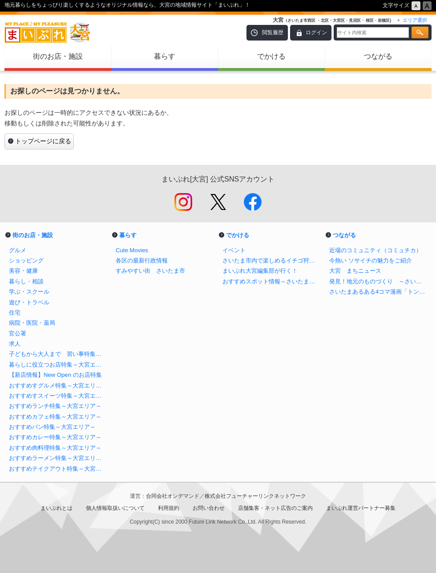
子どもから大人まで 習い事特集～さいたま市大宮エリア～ (58, 354)
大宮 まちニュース (355, 270)
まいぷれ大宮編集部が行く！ (260, 270)
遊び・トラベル (29, 302)
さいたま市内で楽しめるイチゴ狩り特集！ (271, 260)
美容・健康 (23, 270)
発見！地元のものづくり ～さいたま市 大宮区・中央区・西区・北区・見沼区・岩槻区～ (378, 281)
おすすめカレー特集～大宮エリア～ (55, 437)
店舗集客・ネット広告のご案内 (275, 508)
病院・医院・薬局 (32, 322)
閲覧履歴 (272, 32)
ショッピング (26, 260)
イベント (234, 250)
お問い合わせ (209, 508)
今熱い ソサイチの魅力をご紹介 (370, 260)
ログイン (316, 32)
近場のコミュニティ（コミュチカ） (375, 250)
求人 (14, 343)
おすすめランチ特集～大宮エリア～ (55, 406)
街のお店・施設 (58, 56)
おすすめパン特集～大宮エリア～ (52, 427)
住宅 (14, 312)
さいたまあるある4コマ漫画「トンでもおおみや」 (378, 291)
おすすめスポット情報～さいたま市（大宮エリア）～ (271, 281)
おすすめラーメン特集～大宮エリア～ (58, 458)
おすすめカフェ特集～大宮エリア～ (55, 416)
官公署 (17, 333)
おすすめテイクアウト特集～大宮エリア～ (58, 468)
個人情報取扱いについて (115, 508)
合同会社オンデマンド (172, 496)
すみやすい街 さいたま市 (150, 270)
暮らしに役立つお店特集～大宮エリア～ (58, 364)
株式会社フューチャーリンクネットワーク (255, 496)
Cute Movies (132, 250)
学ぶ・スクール (29, 291)
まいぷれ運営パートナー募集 (361, 508)
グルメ (17, 250)
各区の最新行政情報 (142, 260)
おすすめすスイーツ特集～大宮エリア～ (58, 395)
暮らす (164, 56)
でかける (271, 56)
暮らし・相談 (26, 281)
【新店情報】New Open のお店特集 (55, 374)
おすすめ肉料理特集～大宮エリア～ (55, 447)
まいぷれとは (56, 508)
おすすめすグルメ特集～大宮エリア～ (58, 385)
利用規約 (168, 508)
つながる (378, 56)
